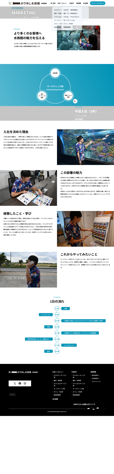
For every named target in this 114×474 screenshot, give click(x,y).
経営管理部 (57, 453)
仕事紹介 (71, 3)
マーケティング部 (59, 447)
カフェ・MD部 (58, 450)
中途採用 (94, 436)
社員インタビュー (62, 3)
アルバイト (95, 439)
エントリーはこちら (96, 3)
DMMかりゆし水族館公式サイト (83, 462)
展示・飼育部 (58, 438)
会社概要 (85, 3)
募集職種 (78, 3)
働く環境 (53, 3)
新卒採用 (94, 433)
